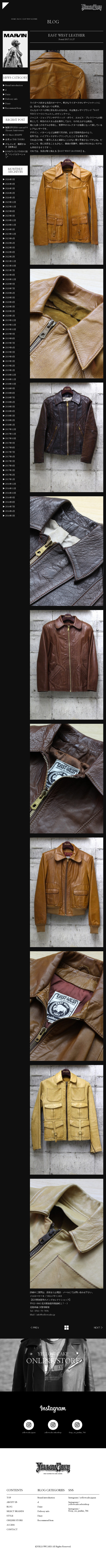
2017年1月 (10, 479)
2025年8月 (10, 211)
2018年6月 (10, 402)
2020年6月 (10, 293)
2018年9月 (10, 388)
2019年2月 (10, 366)
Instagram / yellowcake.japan (82, 1498)
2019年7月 (10, 343)
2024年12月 (10, 220)
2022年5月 (10, 248)
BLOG (19, 19)
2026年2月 (10, 193)
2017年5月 (10, 461)
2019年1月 (10, 370)
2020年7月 (10, 289)
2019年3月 (10, 361)
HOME (13, 19)
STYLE (10, 1516)
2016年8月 (10, 502)
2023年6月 (10, 239)
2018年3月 (10, 416)
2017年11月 (10, 434)
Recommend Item (13, 108)
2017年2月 (10, 475)
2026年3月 (10, 189)
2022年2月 (10, 257)
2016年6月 (10, 511)
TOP (9, 1498)
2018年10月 (10, 384)
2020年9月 (10, 284)
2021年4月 (10, 275)
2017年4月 (10, 466)
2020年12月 (10, 279)
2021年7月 (10, 270)
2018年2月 (10, 420)
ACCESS (11, 1525)
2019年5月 (10, 352)
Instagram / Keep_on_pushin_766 (78, 1510)
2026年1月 (10, 198)
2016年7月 (10, 507)
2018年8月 (10, 393)
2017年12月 (10, 429)
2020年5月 (10, 298)
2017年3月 (10, 470)
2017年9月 (10, 443)
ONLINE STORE (15, 1520)
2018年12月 (10, 375)
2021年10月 (10, 266)
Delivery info (11, 99)
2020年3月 (10, 307)
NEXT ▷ (98, 1327)
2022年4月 (10, 252)
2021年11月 (10, 261)
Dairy (8, 95)
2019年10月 (10, 329)
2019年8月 (10, 339)
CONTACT (12, 1530)
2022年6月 (10, 243)
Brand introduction (14, 85)
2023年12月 (10, 234)
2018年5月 (10, 407)
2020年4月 (10, 302)
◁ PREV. (34, 1327)
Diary (8, 104)
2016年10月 (10, 493)
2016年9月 (10, 498)
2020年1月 (10, 316)
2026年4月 (10, 184)
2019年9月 (10, 334)
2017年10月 (10, 438)
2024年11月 (10, 225)
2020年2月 (10, 311)
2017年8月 (10, 448)
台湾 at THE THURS (15, 140)
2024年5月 (10, 229)
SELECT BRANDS (15, 1511)
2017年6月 (10, 457)
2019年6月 (10, 348)
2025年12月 (10, 202)
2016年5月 (10, 516)
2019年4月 (10, 357)
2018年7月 (10, 398)
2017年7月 (10, 452)
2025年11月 (10, 207)
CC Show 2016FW (13, 135)
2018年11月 (10, 379)
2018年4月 (10, 411)
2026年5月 (10, 179)
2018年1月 (10, 425)
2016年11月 (10, 488)
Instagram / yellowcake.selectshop (78, 1503)
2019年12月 (10, 320)
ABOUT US (12, 1502)
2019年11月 (10, 325)
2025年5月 (10, 216)
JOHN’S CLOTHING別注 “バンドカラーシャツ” (16, 154)
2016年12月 (10, 484)
